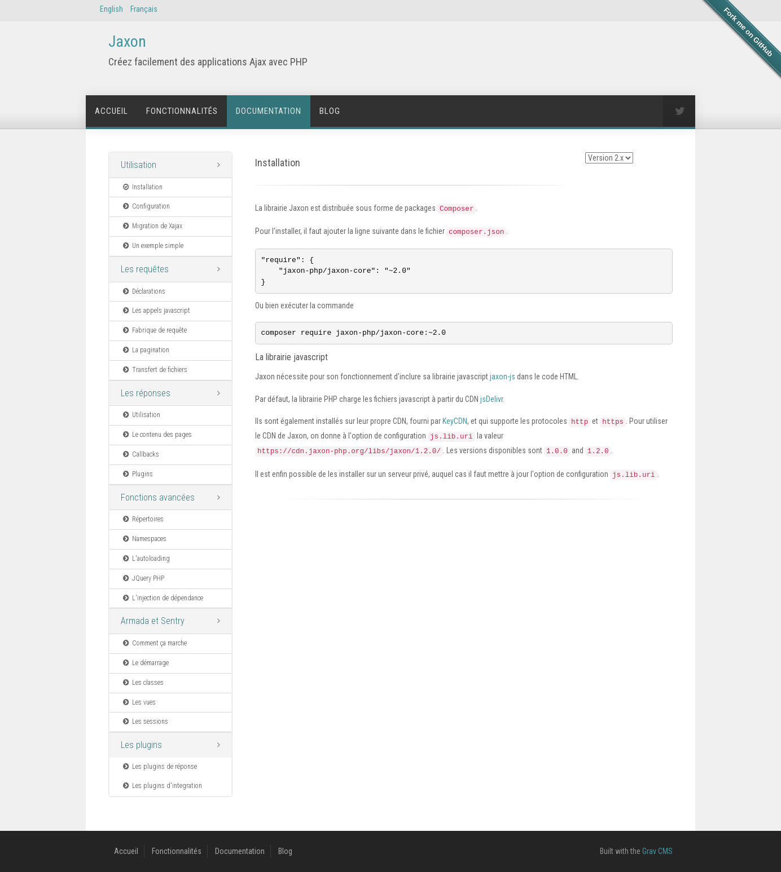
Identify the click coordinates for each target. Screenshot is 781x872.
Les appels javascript (155, 311)
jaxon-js (502, 378)
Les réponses (145, 393)
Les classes (142, 683)
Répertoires (142, 519)
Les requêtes (145, 269)
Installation (142, 187)
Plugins (137, 474)
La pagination (145, 350)
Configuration (145, 206)
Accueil (111, 111)
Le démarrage (145, 663)
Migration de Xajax (151, 226)
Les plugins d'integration (161, 786)
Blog (329, 111)
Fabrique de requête (154, 330)
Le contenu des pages (156, 435)
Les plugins (141, 745)
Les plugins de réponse (159, 767)
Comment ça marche (154, 643)
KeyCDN (454, 423)
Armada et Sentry (153, 621)
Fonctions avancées (158, 497)
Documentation (268, 111)
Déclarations (143, 291)
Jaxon (127, 41)
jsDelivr (491, 401)
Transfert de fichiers (154, 370)
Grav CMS (657, 851)
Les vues (138, 702)
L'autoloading (145, 559)
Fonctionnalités (182, 111)
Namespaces (143, 539)
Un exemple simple (152, 246)
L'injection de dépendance (162, 598)
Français (143, 9)
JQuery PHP (142, 578)
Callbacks (140, 454)
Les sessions (144, 721)
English (111, 9)
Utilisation (138, 165)
